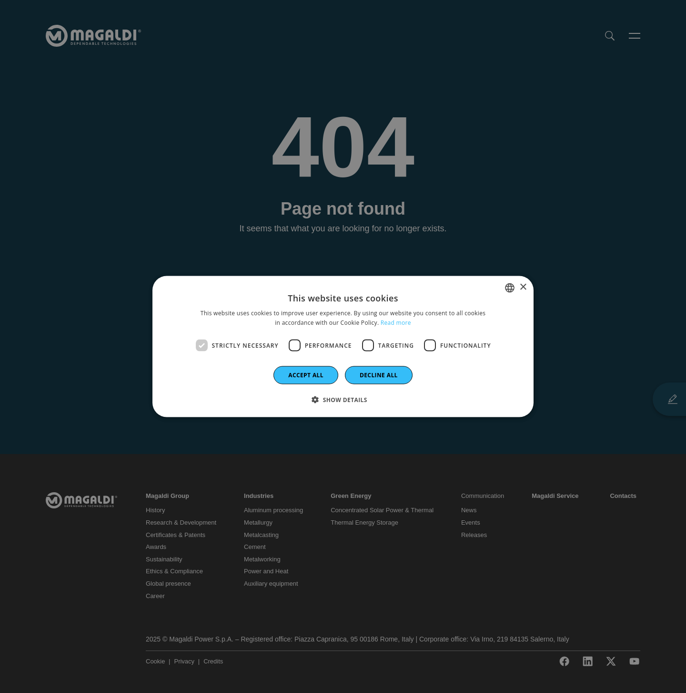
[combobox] (509, 287)
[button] (343, 399)
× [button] (522, 287)
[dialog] (343, 346)
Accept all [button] (305, 375)
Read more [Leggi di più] (396, 322)
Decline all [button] (379, 375)
